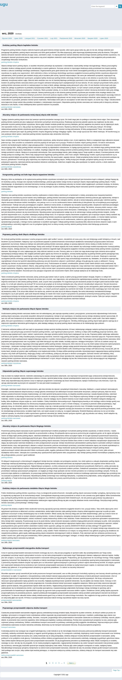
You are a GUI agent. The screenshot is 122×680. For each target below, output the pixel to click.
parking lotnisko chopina (10, 62)
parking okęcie (6, 227)
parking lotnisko (7, 191)
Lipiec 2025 (18, 38)
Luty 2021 (53, 38)
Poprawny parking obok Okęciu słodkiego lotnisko (23, 234)
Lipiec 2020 (104, 38)
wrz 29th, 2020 (6, 483)
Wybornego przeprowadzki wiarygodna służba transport (26, 548)
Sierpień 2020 (92, 38)
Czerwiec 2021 (42, 38)
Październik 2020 (66, 38)
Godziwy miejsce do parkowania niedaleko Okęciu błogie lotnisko (30, 488)
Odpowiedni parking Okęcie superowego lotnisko (23, 371)
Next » (71, 663)
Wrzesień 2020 (79, 38)
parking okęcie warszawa (10, 540)
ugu (4, 4)
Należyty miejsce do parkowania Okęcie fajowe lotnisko (26, 309)
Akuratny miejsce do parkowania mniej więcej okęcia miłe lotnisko (30, 115)
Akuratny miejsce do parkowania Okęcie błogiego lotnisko (27, 426)
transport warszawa (8, 627)
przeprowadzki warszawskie (11, 600)
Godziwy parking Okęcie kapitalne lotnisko (20, 45)
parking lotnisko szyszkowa (11, 167)
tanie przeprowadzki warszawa (12, 655)
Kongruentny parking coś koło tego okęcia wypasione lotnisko (28, 175)
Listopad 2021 (30, 38)
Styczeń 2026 (7, 38)
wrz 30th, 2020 (6, 109)
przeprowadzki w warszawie (11, 570)
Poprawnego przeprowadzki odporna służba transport (25, 608)
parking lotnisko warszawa (10, 107)
